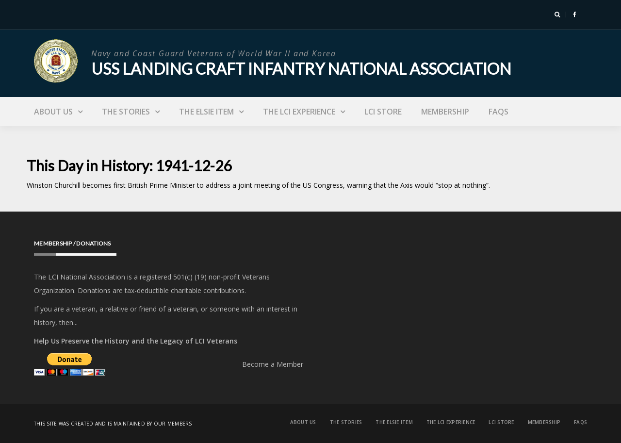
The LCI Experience (299, 111)
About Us (53, 111)
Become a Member (272, 364)
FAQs (498, 111)
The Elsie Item (206, 111)
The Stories (126, 111)
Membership (445, 111)
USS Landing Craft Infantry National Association (301, 68)
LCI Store (383, 111)
